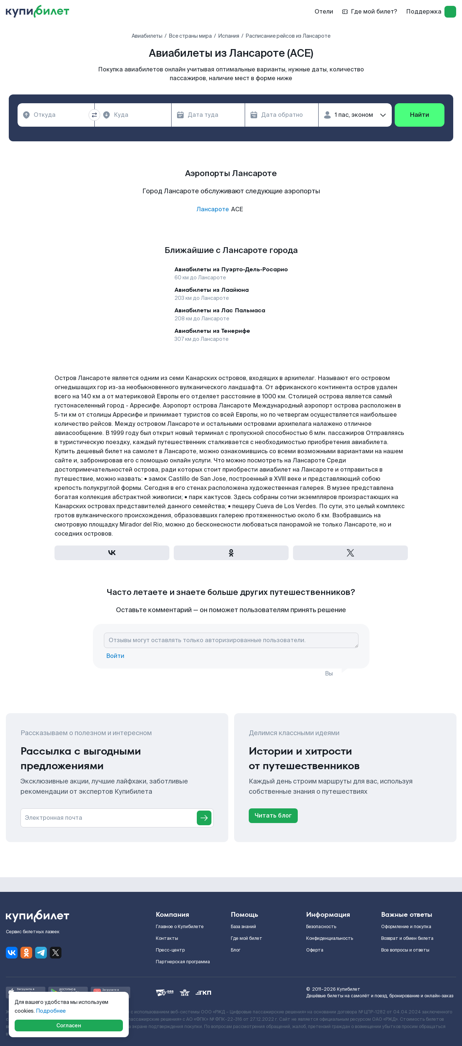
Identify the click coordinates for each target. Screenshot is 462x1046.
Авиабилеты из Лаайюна (211, 290)
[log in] (450, 12)
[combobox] (56, 115)
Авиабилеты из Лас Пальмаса (219, 310)
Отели (324, 11)
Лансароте (212, 209)
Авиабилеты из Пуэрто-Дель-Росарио (231, 269)
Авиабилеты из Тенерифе (212, 331)
